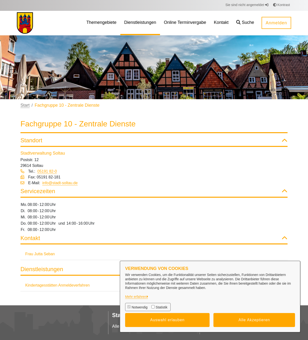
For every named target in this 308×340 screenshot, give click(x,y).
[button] (245, 23)
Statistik (161, 307)
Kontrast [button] (281, 5)
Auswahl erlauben (167, 320)
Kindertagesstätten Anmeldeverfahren (57, 285)
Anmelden (276, 22)
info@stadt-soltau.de (60, 183)
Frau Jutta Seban (40, 254)
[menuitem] (101, 23)
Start (25, 105)
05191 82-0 (47, 171)
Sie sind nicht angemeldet (246, 5)
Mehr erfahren (135, 297)
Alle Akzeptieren (254, 320)
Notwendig (140, 307)
